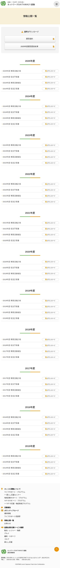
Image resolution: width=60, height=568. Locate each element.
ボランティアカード (11, 510)
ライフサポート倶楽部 (12, 516)
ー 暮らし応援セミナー (12, 495)
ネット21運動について (12, 489)
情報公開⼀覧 (9, 520)
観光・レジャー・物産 (12, 530)
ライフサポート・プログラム (14, 492)
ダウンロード (51, 71)
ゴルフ (6, 539)
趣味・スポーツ (10, 536)
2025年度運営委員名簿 (29, 46)
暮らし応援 (8, 542)
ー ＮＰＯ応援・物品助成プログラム (17, 503)
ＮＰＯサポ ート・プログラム (15, 500)
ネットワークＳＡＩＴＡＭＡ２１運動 (18, 3)
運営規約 (29, 39)
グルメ (6, 533)
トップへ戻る (56, 549)
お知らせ (7, 523)
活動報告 (7, 507)
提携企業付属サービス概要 (14, 527)
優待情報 (7, 513)
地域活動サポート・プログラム (15, 498)
